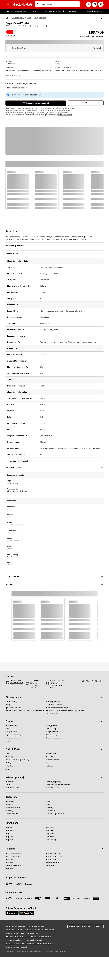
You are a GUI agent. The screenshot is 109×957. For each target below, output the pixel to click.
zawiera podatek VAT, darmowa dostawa (91, 36)
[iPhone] (48, 801)
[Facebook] (84, 681)
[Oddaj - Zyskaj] (51, 729)
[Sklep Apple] (9, 827)
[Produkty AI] (9, 868)
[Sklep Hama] (9, 836)
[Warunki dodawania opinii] (34, 940)
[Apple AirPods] (50, 811)
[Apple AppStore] (12, 913)
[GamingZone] (50, 865)
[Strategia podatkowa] (12, 763)
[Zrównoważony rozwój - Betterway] (17, 760)
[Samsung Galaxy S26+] (53, 853)
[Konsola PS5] (9, 801)
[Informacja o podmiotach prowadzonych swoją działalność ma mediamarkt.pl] (66, 712)
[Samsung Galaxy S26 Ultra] (14, 853)
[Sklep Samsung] (51, 840)
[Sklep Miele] (9, 840)
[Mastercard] (47, 898)
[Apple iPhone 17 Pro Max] (54, 856)
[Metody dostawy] (11, 726)
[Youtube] (88, 681)
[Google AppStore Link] (26, 913)
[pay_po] (18, 898)
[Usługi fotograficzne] (52, 732)
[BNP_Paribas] (28, 898)
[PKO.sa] (86, 898)
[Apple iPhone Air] (51, 859)
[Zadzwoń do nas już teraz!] (17, 684)
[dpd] (8, 883)
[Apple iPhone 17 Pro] (12, 859)
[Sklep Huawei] (50, 836)
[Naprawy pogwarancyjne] (13, 735)
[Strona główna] (7, 17)
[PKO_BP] (57, 898)
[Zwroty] (7, 705)
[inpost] (18, 883)
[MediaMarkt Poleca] (52, 862)
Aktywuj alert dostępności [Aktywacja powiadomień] (35, 103)
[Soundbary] (9, 811)
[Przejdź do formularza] (37, 686)
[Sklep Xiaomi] (50, 827)
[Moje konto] (88, 4)
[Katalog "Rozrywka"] (52, 788)
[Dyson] (48, 805)
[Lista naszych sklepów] (53, 760)
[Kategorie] (7, 4)
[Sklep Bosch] (9, 830)
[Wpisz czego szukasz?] (37, 4)
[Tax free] (8, 741)
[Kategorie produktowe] (53, 738)
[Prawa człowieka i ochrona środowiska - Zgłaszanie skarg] (24, 711)
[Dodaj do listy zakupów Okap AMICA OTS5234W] (102, 18)
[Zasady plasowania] (32, 933)
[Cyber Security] (10, 766)
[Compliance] (50, 763)
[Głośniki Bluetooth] (11, 814)
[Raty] (7, 729)
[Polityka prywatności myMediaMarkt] (16, 947)
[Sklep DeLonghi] (51, 830)
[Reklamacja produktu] (53, 701)
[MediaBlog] (9, 757)
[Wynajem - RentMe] (11, 732)
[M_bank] (66, 898)
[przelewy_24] (8, 898)
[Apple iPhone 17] (10, 862)
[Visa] (37, 898)
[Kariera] (7, 769)
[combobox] (59, 4)
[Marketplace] (50, 766)
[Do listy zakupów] (94, 4)
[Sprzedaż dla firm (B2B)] (13, 708)
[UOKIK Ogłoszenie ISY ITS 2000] (14, 937)
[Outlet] (7, 785)
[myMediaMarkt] (51, 754)
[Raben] (28, 884)
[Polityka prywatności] (11, 933)
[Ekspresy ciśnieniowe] (12, 808)
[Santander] (95, 899)
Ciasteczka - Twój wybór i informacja (85, 926)
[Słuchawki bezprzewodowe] (55, 814)
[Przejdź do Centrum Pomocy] (59, 686)
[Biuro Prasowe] (51, 757)
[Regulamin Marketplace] (32, 930)
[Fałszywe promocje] (48, 930)
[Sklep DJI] (8, 833)
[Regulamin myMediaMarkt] (36, 926)
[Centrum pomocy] (11, 701)
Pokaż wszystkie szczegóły (17, 461)
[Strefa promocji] (10, 782)
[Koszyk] (101, 4)
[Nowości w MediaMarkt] (13, 865)
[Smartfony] (49, 808)
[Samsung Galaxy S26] (12, 856)
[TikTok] (101, 681)
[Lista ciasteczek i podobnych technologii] (39, 937)
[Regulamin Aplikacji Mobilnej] (14, 930)
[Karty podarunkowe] (12, 738)
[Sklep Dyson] (50, 833)
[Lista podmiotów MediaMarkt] (14, 940)
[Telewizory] (9, 805)
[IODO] (22, 933)
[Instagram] (92, 681)
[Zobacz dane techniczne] (12, 75)
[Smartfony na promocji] (53, 782)
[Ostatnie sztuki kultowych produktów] (58, 785)
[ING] (76, 898)
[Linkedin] (97, 681)
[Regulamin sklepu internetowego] (57, 708)
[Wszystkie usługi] (51, 735)
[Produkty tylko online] (12, 788)
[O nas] (7, 754)
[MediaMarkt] (22, 4)
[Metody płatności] (51, 726)
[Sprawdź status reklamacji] (55, 705)
